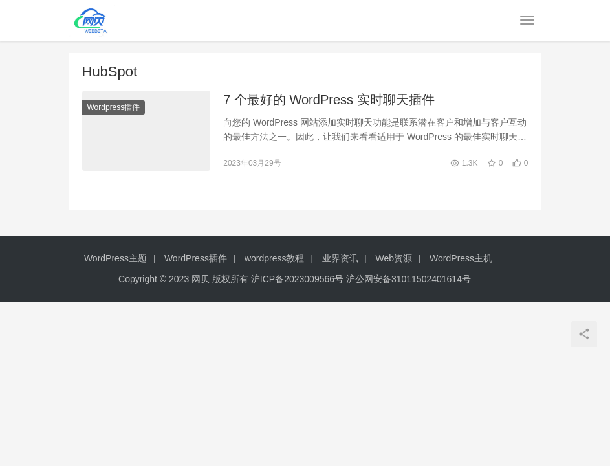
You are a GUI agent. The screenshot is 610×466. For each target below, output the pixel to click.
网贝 (200, 279)
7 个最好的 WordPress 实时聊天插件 (328, 100)
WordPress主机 (461, 258)
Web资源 (394, 258)
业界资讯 (340, 258)
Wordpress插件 (113, 107)
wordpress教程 (275, 258)
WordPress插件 (195, 258)
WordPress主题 (115, 258)
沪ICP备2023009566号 (298, 279)
